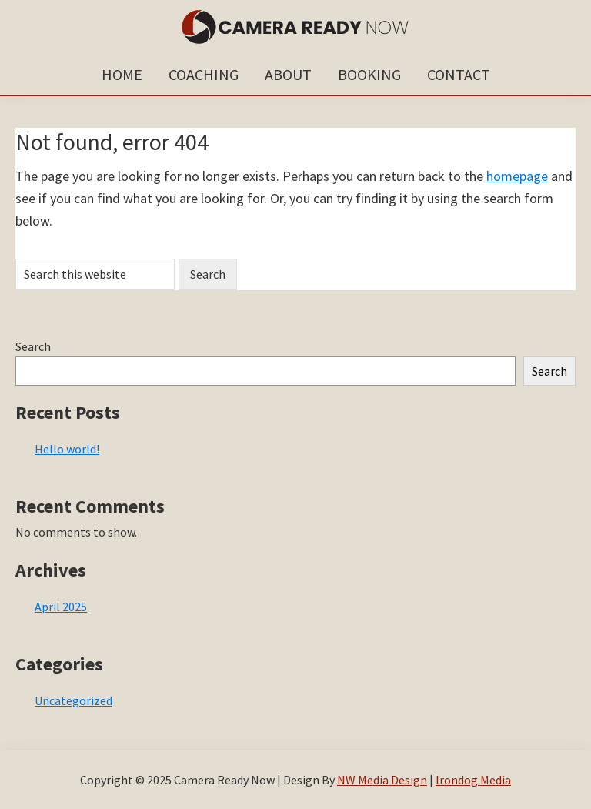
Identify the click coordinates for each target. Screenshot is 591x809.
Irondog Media (473, 779)
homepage (517, 176)
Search (33, 346)
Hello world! (67, 448)
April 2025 (61, 606)
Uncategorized (73, 700)
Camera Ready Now (295, 27)
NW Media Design (382, 779)
